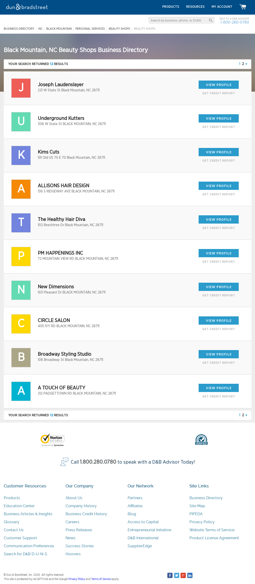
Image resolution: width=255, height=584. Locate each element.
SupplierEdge (140, 546)
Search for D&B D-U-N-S (25, 554)
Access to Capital (143, 522)
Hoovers (73, 554)
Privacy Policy (202, 522)
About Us (74, 498)
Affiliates (135, 506)
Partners (135, 498)
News (70, 538)
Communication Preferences (29, 546)
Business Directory (206, 498)
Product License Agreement (214, 538)
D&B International (143, 538)
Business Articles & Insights (28, 514)
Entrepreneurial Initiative (149, 530)
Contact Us (14, 530)
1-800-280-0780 (234, 22)
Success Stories (80, 546)
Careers (72, 522)
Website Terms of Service (211, 530)
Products (12, 498)
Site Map (197, 506)
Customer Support (20, 538)
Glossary (11, 522)
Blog (132, 514)
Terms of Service (101, 579)
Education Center (19, 506)
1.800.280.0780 (98, 462)
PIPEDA (196, 514)
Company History (81, 506)
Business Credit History (86, 514)
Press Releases (79, 530)
